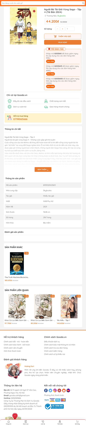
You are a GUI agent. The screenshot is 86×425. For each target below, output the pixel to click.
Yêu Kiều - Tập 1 (63, 320)
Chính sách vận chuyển (13, 348)
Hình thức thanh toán (12, 351)
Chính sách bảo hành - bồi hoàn (17, 345)
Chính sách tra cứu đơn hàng (56, 348)
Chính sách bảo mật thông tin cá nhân (59, 345)
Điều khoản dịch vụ (52, 341)
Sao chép (50, 61)
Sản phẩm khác (14, 247)
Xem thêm (43, 169)
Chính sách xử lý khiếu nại (54, 354)
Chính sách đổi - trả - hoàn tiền (16, 341)
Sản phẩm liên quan (17, 290)
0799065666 (20, 119)
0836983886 (16, 398)
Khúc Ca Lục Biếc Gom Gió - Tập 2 (17, 320)
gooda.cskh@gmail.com (19, 395)
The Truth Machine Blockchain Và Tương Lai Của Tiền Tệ (17, 277)
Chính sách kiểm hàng (53, 351)
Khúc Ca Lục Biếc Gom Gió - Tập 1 (43, 320)
